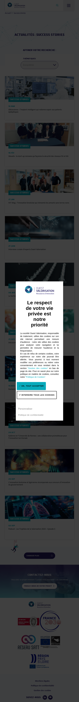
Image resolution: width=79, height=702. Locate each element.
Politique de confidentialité (30, 415)
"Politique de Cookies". (35, 377)
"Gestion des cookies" (38, 368)
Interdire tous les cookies (37, 395)
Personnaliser (25, 409)
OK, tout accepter (31, 386)
